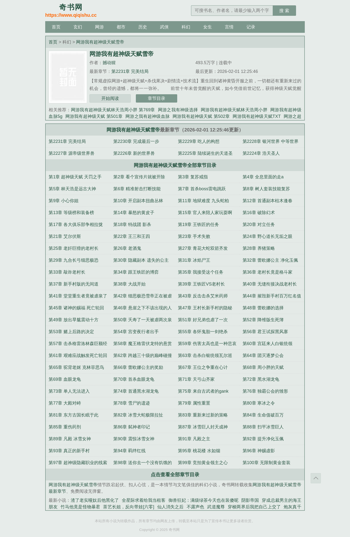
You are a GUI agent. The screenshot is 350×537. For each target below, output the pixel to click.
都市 (121, 27)
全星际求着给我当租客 (144, 500)
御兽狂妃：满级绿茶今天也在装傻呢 (203, 500)
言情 (229, 27)
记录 (250, 27)
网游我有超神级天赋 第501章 (93, 116)
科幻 (186, 27)
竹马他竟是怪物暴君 (80, 506)
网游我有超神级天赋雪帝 (100, 42)
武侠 (164, 27)
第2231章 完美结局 (130, 71)
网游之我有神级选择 (178, 109)
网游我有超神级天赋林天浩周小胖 (234, 109)
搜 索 (284, 10)
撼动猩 (109, 62)
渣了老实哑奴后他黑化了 (95, 500)
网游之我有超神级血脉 (147, 116)
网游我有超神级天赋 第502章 (201, 116)
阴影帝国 (250, 500)
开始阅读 (110, 98)
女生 (207, 27)
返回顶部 (316, 478)
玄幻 (77, 27)
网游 (99, 27)
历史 (142, 27)
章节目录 (156, 98)
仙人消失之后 (170, 506)
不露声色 (195, 506)
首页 (56, 27)
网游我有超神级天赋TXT (257, 116)
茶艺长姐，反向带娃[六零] (128, 506)
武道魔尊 (216, 506)
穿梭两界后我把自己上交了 (254, 506)
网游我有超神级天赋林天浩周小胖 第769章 (113, 109)
